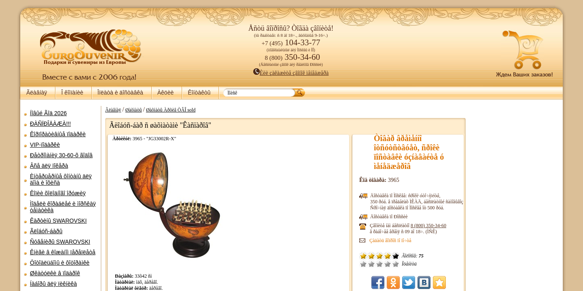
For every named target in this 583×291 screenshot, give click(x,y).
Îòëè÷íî (396, 264)
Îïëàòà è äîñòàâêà (120, 92)
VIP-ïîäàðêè (45, 144)
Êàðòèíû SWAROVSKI (58, 220)
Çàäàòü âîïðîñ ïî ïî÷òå (390, 240)
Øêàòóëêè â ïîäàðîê (55, 273)
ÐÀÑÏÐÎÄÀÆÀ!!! (50, 123)
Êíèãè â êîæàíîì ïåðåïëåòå (62, 252)
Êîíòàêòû (199, 92)
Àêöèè (165, 92)
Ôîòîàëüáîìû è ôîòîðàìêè (59, 262)
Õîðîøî (388, 264)
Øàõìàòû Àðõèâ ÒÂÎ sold (170, 110)
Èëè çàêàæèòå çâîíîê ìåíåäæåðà (291, 73)
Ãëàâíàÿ (36, 92)
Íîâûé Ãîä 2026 (48, 113)
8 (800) (428, 225)
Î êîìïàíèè (72, 92)
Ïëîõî (371, 264)
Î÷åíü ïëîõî (363, 264)
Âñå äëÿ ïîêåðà (49, 165)
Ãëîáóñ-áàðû (46, 231)
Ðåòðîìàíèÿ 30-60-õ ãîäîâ (61, 155)
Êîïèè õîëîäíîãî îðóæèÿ (58, 193)
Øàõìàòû (133, 110)
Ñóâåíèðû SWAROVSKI (60, 241)
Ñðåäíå (379, 264)
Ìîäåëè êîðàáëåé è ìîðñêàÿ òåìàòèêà (63, 206)
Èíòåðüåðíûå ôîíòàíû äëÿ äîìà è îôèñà (61, 179)
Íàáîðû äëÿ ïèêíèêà (53, 283)
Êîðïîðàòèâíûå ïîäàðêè (58, 134)
